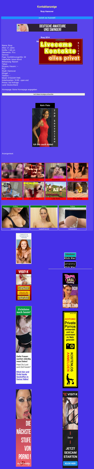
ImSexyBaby (15, 229)
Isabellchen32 (44, 229)
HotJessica (72, 229)
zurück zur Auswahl (47, 18)
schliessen (60, 40)
